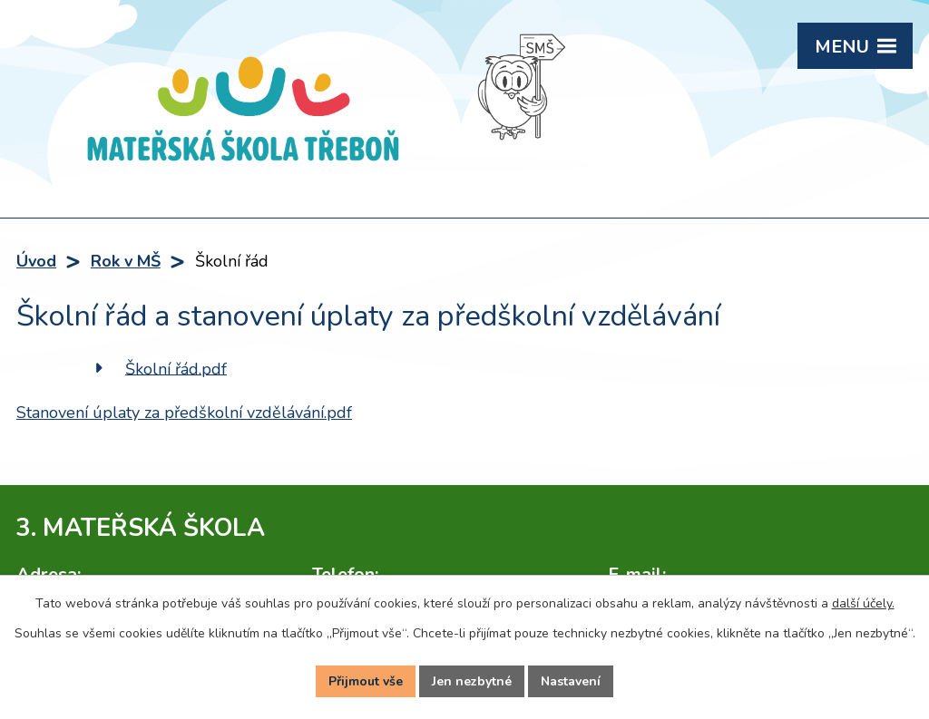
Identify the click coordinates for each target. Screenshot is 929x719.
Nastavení (571, 681)
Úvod (36, 261)
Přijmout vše (365, 681)
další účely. (863, 603)
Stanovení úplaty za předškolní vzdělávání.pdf (184, 412)
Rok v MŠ (126, 261)
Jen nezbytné (472, 681)
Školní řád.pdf (176, 368)
